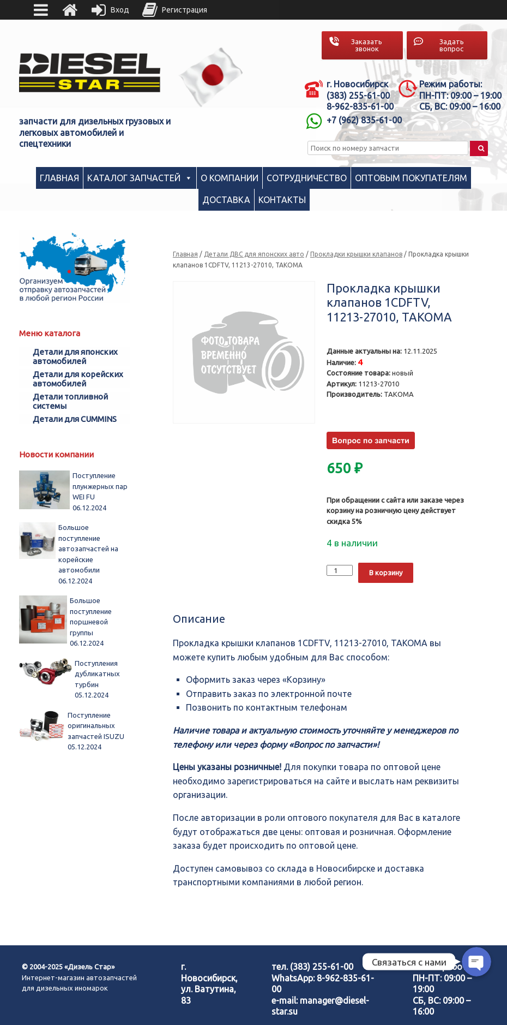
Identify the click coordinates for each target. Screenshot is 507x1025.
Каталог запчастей (133, 178)
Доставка (226, 200)
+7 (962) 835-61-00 (364, 120)
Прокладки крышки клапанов (356, 254)
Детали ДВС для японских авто (254, 254)
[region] (211, 77)
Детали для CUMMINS (75, 419)
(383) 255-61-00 (321, 967)
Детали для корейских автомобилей (78, 379)
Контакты (282, 200)
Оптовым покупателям (411, 178)
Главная (59, 178)
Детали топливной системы (70, 401)
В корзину (385, 572)
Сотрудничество (307, 178)
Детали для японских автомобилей (75, 356)
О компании (229, 178)
